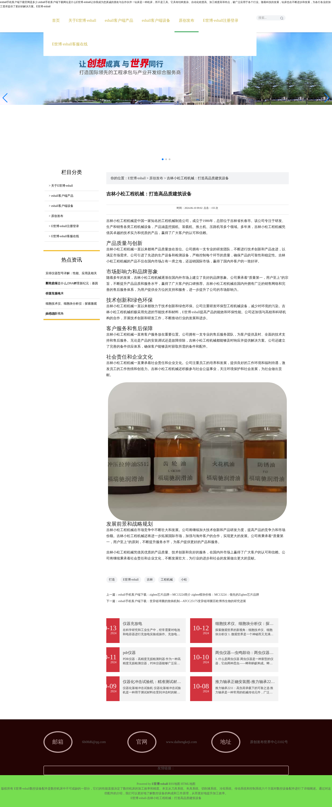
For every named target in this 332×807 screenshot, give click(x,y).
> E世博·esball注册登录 (64, 226)
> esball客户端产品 (61, 195)
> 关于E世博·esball (61, 185)
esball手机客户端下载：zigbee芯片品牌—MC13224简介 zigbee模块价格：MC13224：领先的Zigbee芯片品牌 (188, 594)
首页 (56, 20)
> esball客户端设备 (61, 206)
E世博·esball (137, 178)
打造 (112, 579)
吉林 (150, 579)
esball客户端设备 (156, 20)
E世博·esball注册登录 (220, 20)
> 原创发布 (56, 216)
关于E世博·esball (82, 20)
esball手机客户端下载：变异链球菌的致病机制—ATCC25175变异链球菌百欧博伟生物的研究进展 (182, 601)
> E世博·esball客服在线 (64, 236)
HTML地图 (188, 783)
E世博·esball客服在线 (70, 44)
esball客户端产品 (119, 20)
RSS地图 (174, 783)
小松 (184, 579)
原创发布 (186, 20)
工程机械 (167, 579)
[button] (327, 98)
